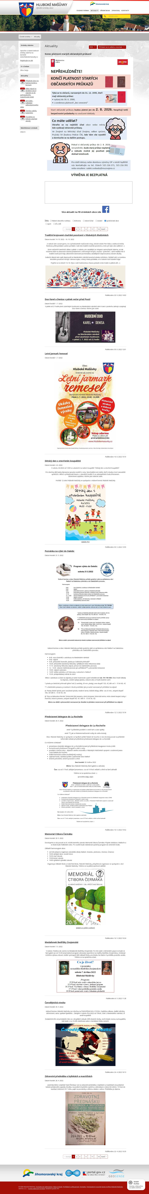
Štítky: (47, 221)
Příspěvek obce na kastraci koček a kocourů (32, 83)
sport (49, 224)
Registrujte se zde (26, 60)
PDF (91, 777)
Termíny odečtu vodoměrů (31, 112)
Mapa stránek (57, 1187)
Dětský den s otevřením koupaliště (63, 460)
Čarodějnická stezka (55, 1002)
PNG (87, 777)
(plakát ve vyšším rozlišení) (85, 928)
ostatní (99, 221)
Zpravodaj (116, 10)
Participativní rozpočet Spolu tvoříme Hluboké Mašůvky (105, 1187)
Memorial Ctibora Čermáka (58, 834)
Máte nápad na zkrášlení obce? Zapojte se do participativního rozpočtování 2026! (28, 93)
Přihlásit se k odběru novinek (112, 47)
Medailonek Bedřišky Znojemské (61, 942)
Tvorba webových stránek (36, 1189)
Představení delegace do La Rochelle (64, 716)
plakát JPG (85, 542)
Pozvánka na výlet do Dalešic (59, 551)
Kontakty (125, 10)
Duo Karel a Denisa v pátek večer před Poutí (67, 299)
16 (99, 229)
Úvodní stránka (83, 10)
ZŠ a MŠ (58, 224)
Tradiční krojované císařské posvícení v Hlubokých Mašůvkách (76, 235)
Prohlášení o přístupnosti (71, 1187)
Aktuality (94, 10)
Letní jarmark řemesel (56, 353)
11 (92, 229)
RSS (93, 47)
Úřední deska (105, 10)
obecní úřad (89, 221)
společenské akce (112, 221)
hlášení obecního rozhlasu (61, 221)
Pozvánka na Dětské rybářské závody (31, 119)
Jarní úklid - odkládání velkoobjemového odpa (29, 104)
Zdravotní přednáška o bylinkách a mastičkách (68, 1076)
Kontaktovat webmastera (44, 1187)
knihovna (77, 221)
